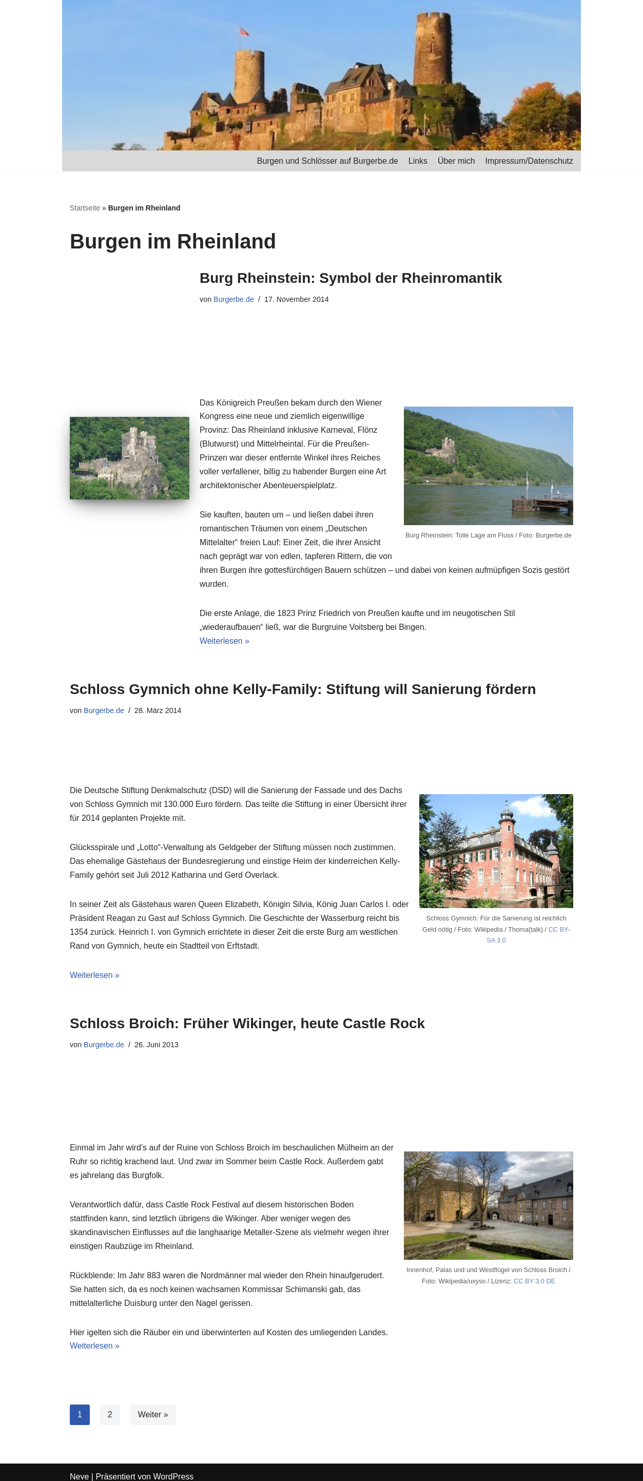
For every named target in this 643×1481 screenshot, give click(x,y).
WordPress (173, 1468)
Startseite (85, 208)
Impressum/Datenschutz (528, 161)
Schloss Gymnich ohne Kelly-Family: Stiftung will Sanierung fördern (303, 677)
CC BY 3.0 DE (535, 1270)
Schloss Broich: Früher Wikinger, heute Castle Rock (247, 1013)
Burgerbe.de (233, 300)
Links (416, 161)
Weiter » (153, 1405)
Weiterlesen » (225, 629)
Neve (79, 1468)
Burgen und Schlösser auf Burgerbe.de (327, 161)
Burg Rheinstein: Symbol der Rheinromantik (351, 278)
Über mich (456, 161)
